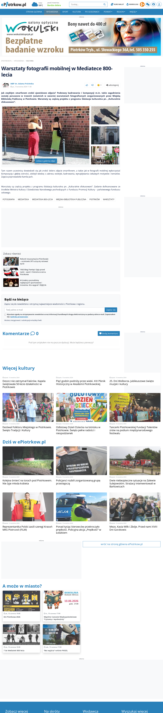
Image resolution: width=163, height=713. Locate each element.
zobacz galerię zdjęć (45, 160)
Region (120, 11)
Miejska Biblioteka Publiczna (71, 199)
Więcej (133, 11)
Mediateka (23, 199)
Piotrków (94, 199)
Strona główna (34, 11)
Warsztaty (108, 199)
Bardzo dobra (54, 5)
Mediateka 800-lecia (42, 199)
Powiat (107, 11)
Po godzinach (92, 11)
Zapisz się (111, 309)
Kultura (77, 11)
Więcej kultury (19, 368)
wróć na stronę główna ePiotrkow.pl (122, 544)
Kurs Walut (117, 4)
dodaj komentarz (108, 333)
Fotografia (9, 199)
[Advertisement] (60, 228)
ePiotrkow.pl (6, 61)
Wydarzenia (52, 11)
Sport (65, 11)
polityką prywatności (19, 317)
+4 (105, 155)
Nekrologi (132, 4)
